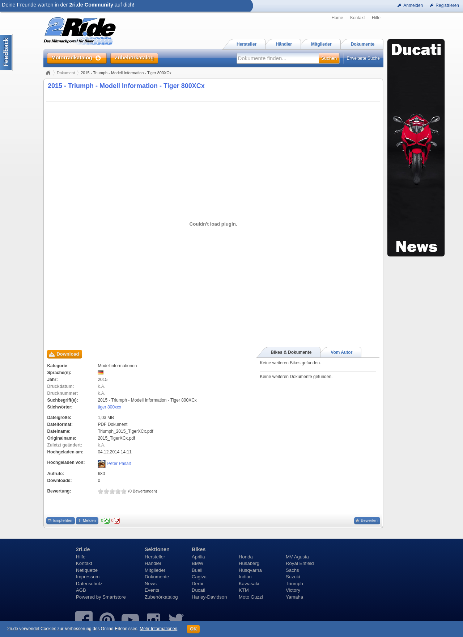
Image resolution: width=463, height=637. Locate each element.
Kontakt (357, 17)
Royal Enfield (300, 563)
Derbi (197, 583)
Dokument (66, 73)
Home (337, 17)
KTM (244, 590)
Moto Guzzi (251, 597)
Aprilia (198, 557)
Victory (293, 590)
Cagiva (199, 576)
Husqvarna (250, 570)
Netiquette (87, 570)
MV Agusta (297, 557)
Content (6, 52)
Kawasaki (249, 583)
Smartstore (114, 597)
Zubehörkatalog (161, 597)
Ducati (198, 590)
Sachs (292, 570)
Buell (197, 570)
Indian (245, 576)
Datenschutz (89, 583)
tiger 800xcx (109, 407)
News (151, 583)
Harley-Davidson (209, 597)
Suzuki (293, 576)
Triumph (294, 583)
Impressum (87, 576)
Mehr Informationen (158, 628)
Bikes (198, 549)
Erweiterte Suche (363, 58)
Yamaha (294, 597)
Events (152, 590)
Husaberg (249, 563)
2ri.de (83, 549)
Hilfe (376, 17)
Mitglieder (155, 570)
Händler (153, 563)
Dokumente (157, 576)
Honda (246, 557)
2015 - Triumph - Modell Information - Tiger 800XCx (126, 85)
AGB (81, 590)
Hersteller (155, 557)
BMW (197, 563)
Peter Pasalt (119, 463)
